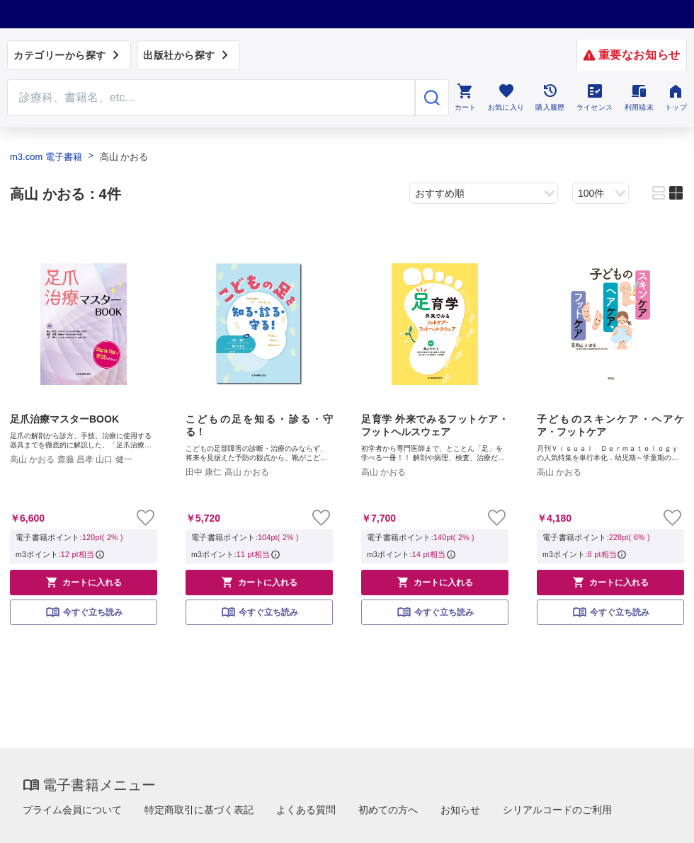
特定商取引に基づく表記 (199, 810)
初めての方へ (388, 810)
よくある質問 (306, 810)
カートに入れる (83, 582)
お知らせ (460, 810)
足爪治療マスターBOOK (64, 419)
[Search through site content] (211, 97)
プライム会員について (72, 810)
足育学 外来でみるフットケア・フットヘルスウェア (434, 425)
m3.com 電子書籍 (46, 156)
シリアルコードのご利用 (557, 810)
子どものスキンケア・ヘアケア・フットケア (610, 425)
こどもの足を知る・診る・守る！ (259, 425)
